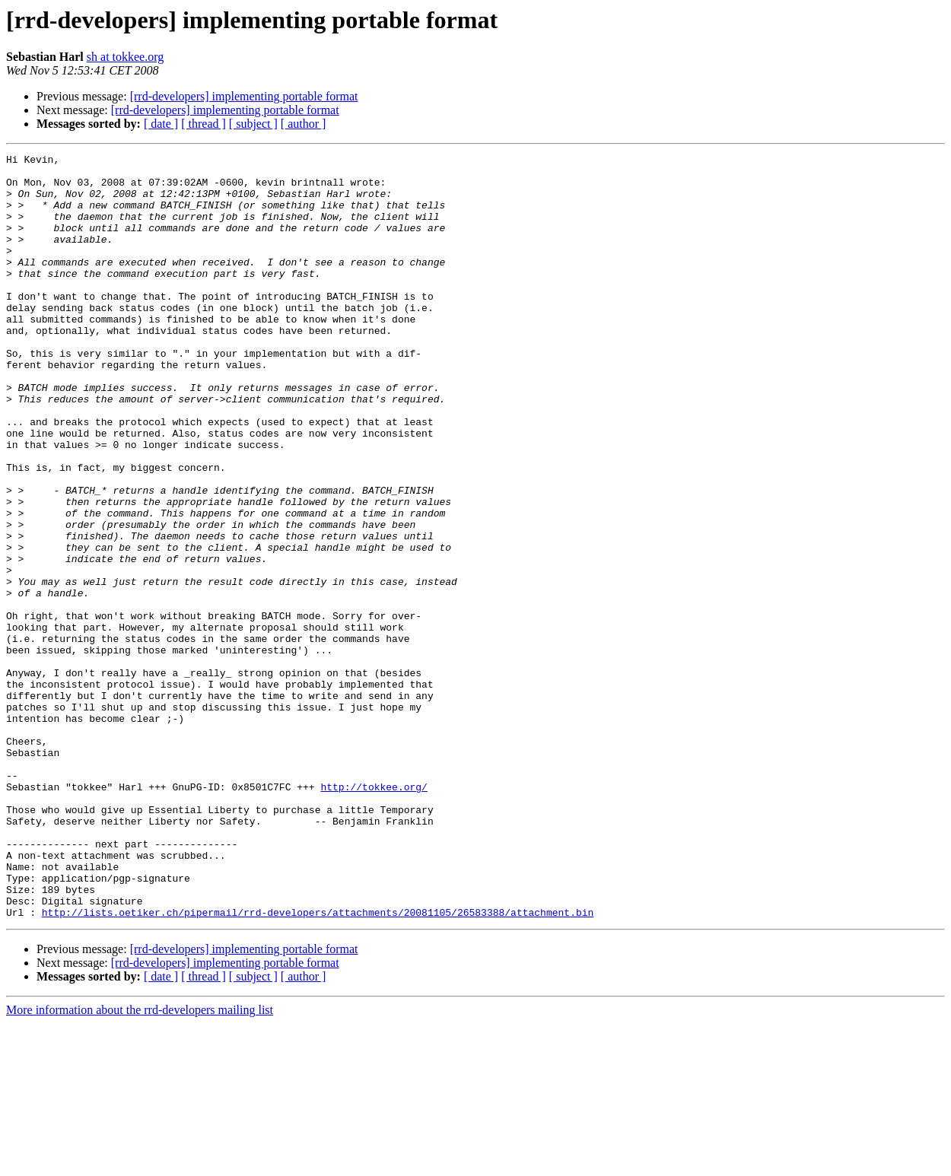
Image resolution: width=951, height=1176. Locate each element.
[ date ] (161, 123)
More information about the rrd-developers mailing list (139, 1162)
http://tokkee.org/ (373, 914)
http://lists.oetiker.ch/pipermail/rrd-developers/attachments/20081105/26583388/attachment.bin (317, 1065)
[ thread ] (203, 123)
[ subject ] (253, 123)
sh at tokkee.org (125, 56)
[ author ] (303, 123)
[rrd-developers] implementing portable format (244, 96)
